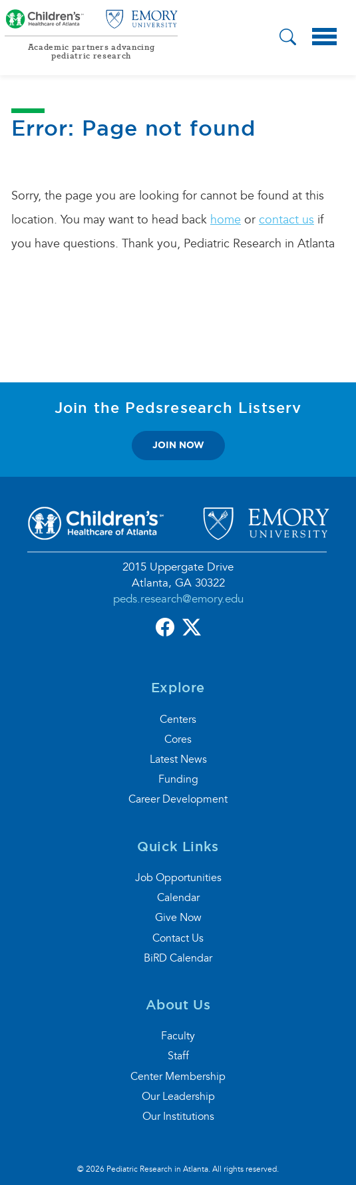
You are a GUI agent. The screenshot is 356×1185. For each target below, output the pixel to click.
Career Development (178, 799)
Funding (178, 779)
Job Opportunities (178, 877)
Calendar (178, 897)
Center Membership (178, 1076)
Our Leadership (178, 1096)
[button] (287, 38)
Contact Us (178, 938)
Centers (178, 719)
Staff (178, 1056)
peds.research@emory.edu (178, 599)
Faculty (178, 1036)
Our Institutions (178, 1116)
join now (178, 445)
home (225, 219)
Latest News (178, 759)
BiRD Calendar (178, 958)
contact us (286, 219)
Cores (178, 739)
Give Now (178, 917)
